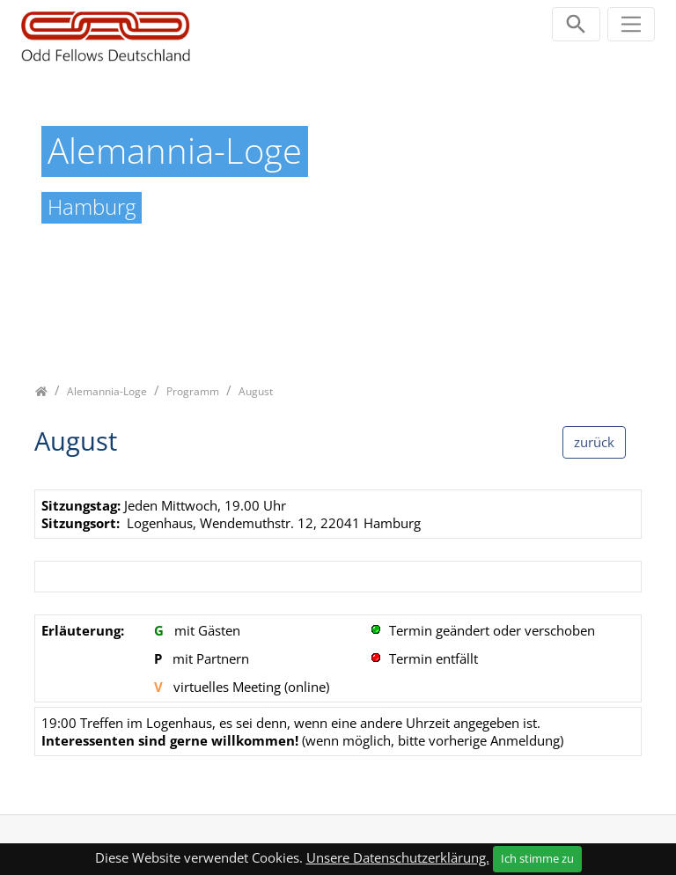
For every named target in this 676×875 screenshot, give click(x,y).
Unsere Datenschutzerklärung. (397, 857)
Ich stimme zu (537, 858)
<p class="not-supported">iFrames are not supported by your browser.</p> (338, 633)
